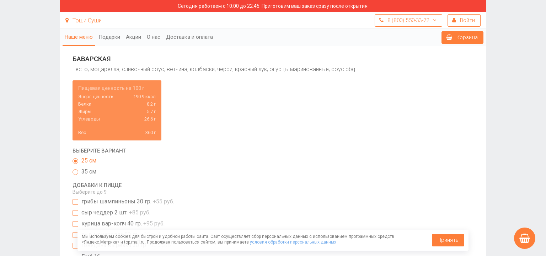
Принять (448, 240)
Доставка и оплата (189, 37)
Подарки (109, 37)
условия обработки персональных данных (293, 242)
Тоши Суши (83, 20)
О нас (153, 37)
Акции (133, 37)
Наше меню (79, 37)
